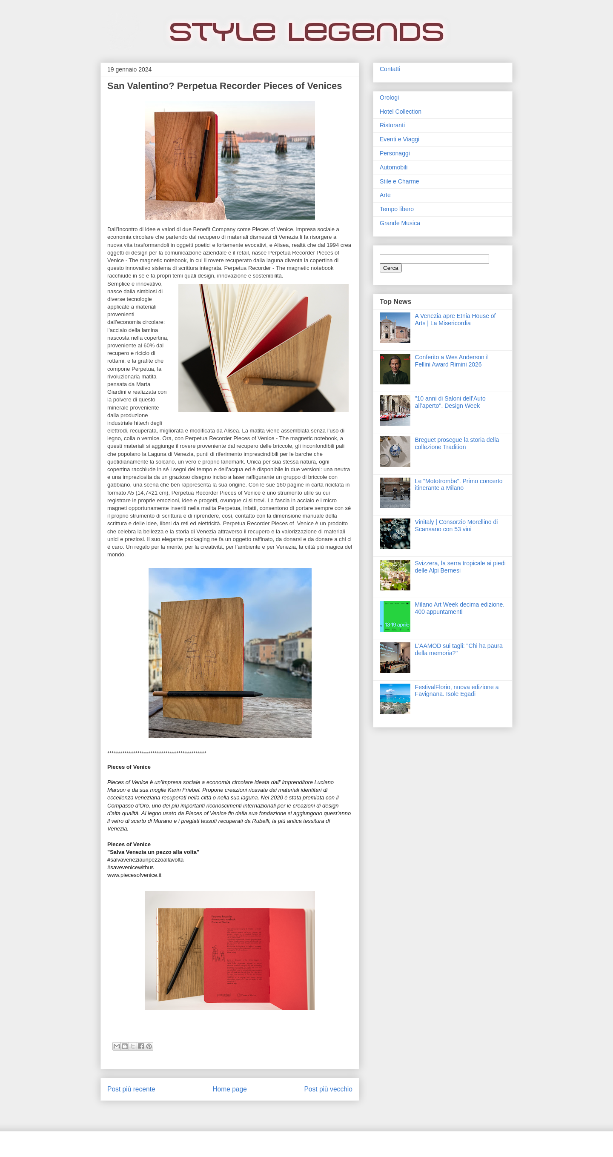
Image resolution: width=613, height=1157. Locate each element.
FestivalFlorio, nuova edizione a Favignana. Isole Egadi (457, 691)
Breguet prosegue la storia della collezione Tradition (457, 443)
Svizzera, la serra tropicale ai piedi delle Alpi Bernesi (460, 567)
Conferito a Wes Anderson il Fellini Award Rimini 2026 (452, 361)
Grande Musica (400, 223)
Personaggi (395, 153)
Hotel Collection (400, 111)
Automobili (393, 167)
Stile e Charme (399, 181)
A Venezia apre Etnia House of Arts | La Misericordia (455, 319)
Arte (385, 195)
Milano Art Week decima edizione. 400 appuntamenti (460, 608)
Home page (229, 1089)
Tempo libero (397, 209)
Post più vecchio (328, 1089)
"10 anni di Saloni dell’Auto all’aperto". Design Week (450, 402)
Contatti (390, 69)
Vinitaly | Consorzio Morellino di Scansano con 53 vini (456, 525)
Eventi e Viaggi (399, 139)
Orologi (389, 97)
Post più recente (131, 1089)
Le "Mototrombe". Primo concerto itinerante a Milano (459, 485)
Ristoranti (392, 125)
